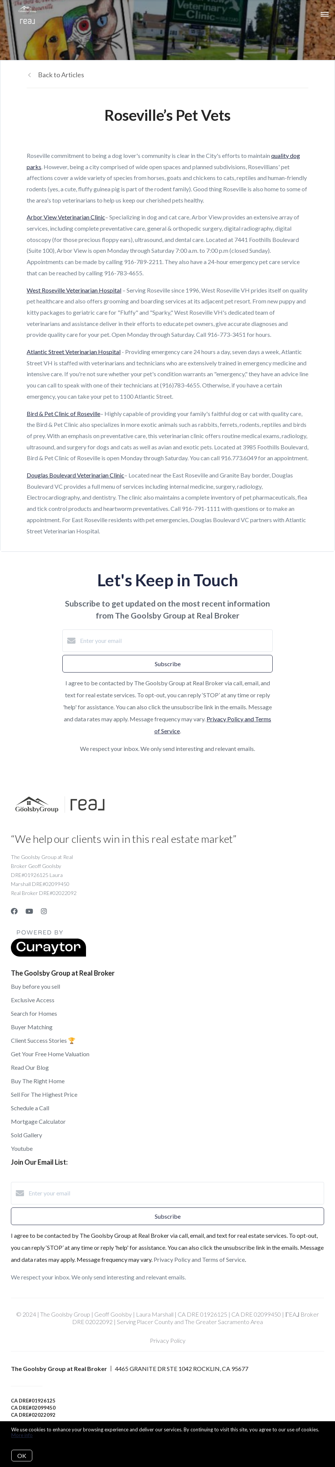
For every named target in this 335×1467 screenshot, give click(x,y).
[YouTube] (29, 911)
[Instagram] (44, 911)
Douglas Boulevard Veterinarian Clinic (75, 475)
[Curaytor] (48, 954)
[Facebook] (14, 911)
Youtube (22, 1148)
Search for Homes (34, 1013)
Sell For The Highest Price (44, 1094)
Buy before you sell (35, 986)
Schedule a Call (30, 1107)
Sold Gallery (26, 1134)
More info (22, 1435)
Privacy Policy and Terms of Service (199, 1259)
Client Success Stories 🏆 (43, 1040)
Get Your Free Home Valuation (50, 1053)
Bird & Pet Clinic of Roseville (63, 413)
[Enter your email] (175, 640)
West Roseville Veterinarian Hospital (74, 290)
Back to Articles (61, 75)
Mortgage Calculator (38, 1121)
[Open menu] (325, 15)
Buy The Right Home (38, 1080)
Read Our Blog (30, 1067)
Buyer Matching (32, 1026)
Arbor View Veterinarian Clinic (66, 217)
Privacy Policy (168, 1340)
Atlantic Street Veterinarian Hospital (74, 351)
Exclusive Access (32, 999)
